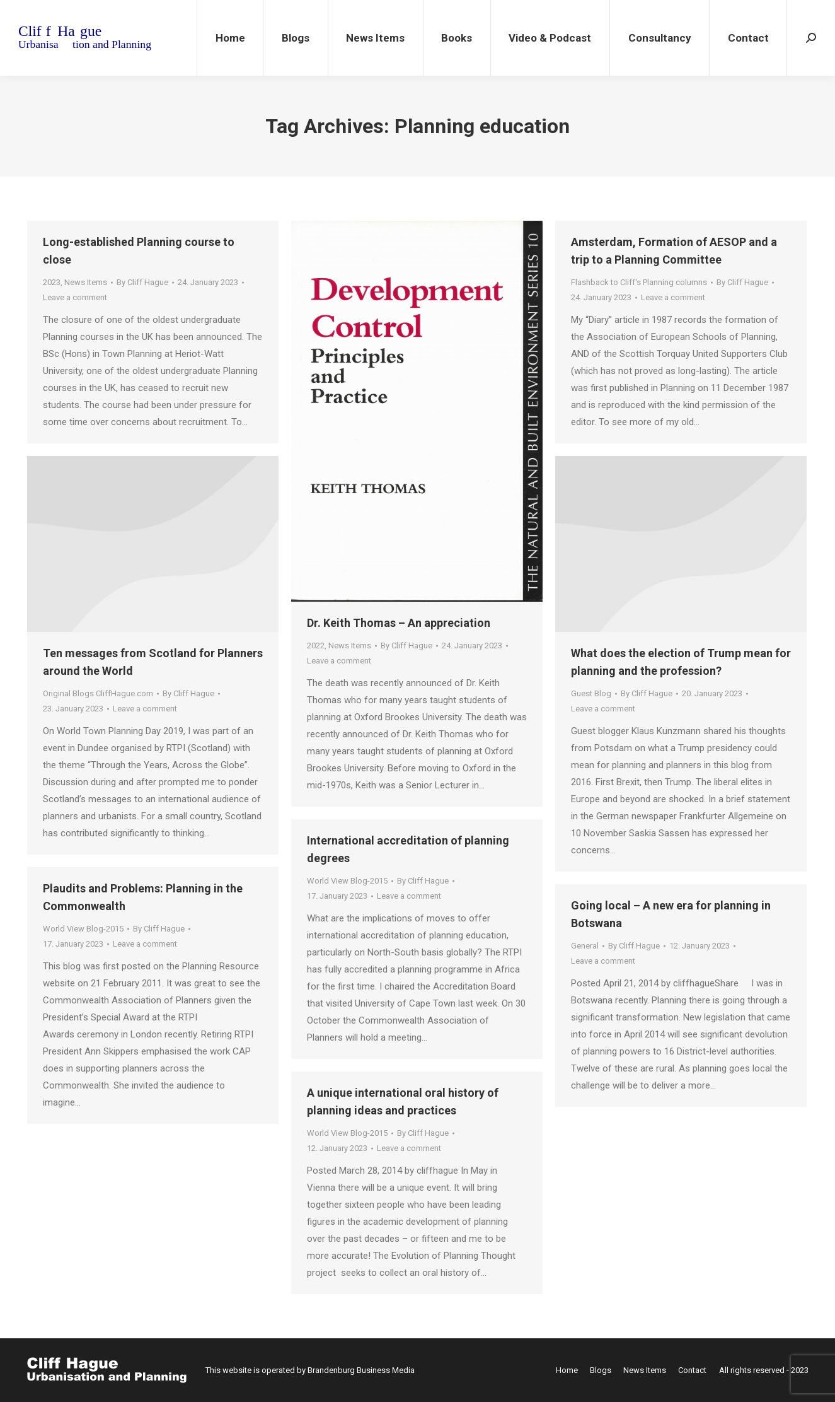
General (585, 945)
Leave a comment (75, 297)
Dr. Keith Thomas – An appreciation (398, 622)
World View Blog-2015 (347, 880)
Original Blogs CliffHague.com (98, 693)
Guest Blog (591, 693)
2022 (316, 645)
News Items (85, 282)
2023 (51, 282)
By (142, 282)
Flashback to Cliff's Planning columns (639, 282)
